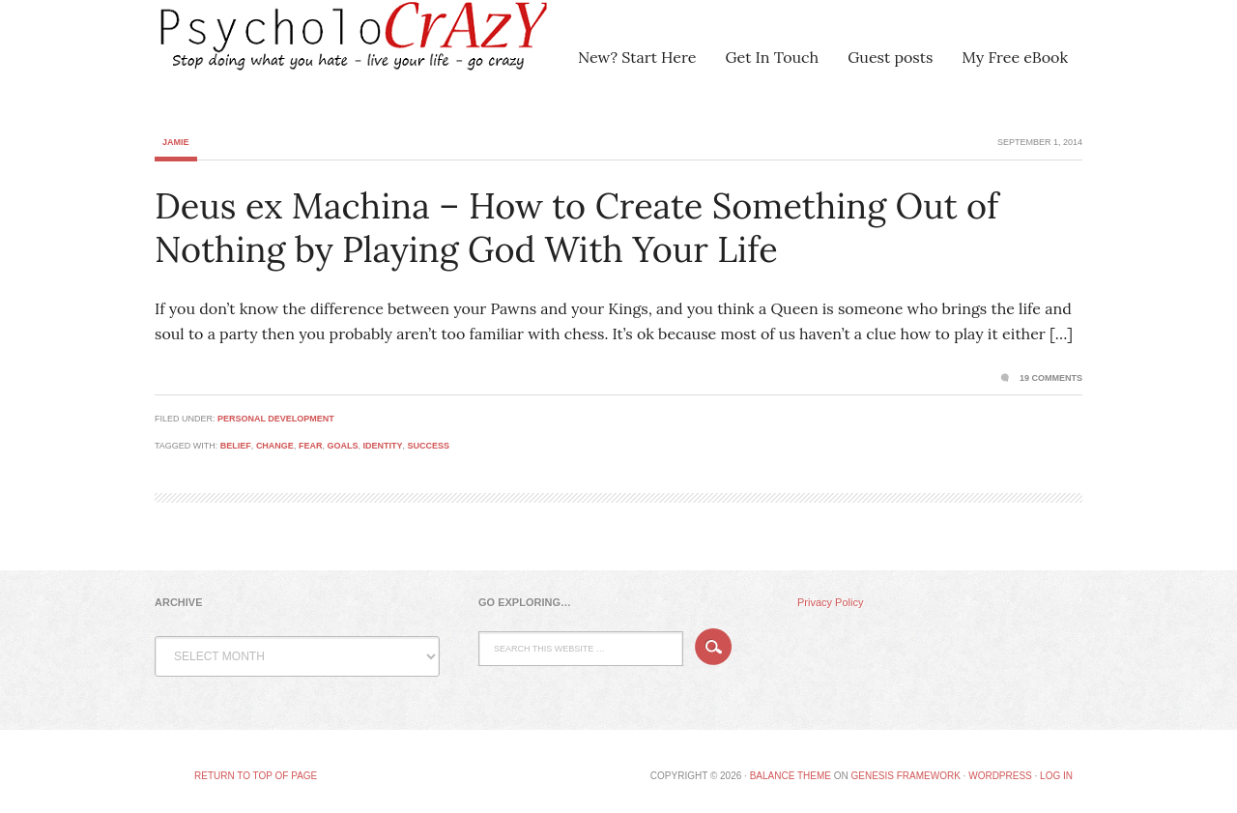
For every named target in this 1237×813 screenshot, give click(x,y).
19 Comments (1051, 378)
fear (311, 445)
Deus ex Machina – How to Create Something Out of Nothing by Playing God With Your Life (576, 228)
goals (342, 445)
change (275, 445)
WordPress (1000, 775)
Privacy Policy (830, 602)
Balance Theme (790, 775)
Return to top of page (255, 775)
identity (382, 445)
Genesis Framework (905, 775)
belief (235, 445)
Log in (1056, 775)
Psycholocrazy (324, 48)
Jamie (175, 142)
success (428, 445)
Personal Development (275, 418)
